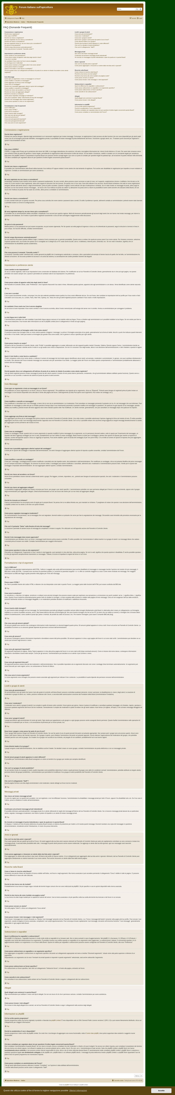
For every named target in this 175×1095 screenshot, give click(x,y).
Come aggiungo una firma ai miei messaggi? (18, 82)
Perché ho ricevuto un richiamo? (14, 93)
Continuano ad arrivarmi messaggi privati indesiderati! (91, 55)
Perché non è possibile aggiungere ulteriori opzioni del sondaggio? (24, 86)
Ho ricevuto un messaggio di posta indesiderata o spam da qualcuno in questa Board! (100, 57)
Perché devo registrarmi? (12, 34)
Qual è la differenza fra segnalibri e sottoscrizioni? (89, 86)
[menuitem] (21, 18)
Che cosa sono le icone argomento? (15, 123)
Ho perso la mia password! (12, 45)
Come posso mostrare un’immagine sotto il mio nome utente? (23, 65)
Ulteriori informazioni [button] (78, 1091)
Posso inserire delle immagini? (14, 113)
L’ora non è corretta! (11, 59)
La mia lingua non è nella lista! (14, 63)
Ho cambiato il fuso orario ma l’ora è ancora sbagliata (20, 61)
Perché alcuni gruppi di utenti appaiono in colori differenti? (92, 43)
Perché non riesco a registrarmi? (14, 38)
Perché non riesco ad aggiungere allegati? (17, 92)
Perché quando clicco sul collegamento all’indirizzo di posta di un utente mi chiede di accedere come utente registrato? (36, 71)
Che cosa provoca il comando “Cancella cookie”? (19, 49)
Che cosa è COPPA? (11, 36)
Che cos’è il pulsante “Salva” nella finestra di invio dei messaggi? (24, 97)
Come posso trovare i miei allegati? (85, 100)
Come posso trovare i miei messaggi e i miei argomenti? (91, 79)
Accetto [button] (161, 1091)
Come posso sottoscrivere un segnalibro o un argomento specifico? (95, 88)
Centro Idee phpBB (92, 1033)
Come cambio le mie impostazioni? (15, 55)
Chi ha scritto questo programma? (85, 106)
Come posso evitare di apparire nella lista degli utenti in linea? (23, 57)
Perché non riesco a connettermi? (15, 41)
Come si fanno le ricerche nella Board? (86, 72)
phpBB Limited (56, 1020)
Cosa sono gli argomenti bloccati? (15, 121)
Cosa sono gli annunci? (11, 117)
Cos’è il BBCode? (10, 107)
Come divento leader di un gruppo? (85, 41)
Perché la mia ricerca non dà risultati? (86, 74)
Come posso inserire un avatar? (14, 66)
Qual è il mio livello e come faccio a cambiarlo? (18, 68)
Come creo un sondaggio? (12, 84)
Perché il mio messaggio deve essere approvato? (19, 99)
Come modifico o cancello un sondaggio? (17, 88)
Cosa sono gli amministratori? (83, 34)
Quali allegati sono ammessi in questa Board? (88, 98)
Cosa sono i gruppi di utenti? (83, 38)
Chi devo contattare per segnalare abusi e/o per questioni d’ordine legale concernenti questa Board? (104, 110)
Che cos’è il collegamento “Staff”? (85, 47)
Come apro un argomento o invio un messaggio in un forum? (23, 78)
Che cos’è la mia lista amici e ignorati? (86, 63)
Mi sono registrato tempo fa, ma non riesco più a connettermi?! (23, 43)
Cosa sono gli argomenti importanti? (15, 119)
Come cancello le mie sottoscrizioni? (85, 91)
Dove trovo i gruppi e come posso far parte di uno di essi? (92, 39)
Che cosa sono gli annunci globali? (15, 115)
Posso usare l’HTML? (11, 109)
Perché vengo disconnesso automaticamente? (18, 47)
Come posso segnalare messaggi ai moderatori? (19, 95)
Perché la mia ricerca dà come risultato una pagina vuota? (92, 76)
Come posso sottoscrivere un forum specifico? (88, 89)
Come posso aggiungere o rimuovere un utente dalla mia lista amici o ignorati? (98, 65)
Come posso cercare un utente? (84, 77)
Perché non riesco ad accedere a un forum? (18, 90)
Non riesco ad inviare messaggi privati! (86, 53)
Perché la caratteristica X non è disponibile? (88, 108)
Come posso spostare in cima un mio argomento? (19, 101)
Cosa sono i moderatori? (82, 36)
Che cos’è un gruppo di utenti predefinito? (87, 45)
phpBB (66, 1084)
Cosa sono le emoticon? (12, 111)
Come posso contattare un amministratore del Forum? (91, 112)
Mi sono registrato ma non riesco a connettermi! (19, 39)
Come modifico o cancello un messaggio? (17, 80)
